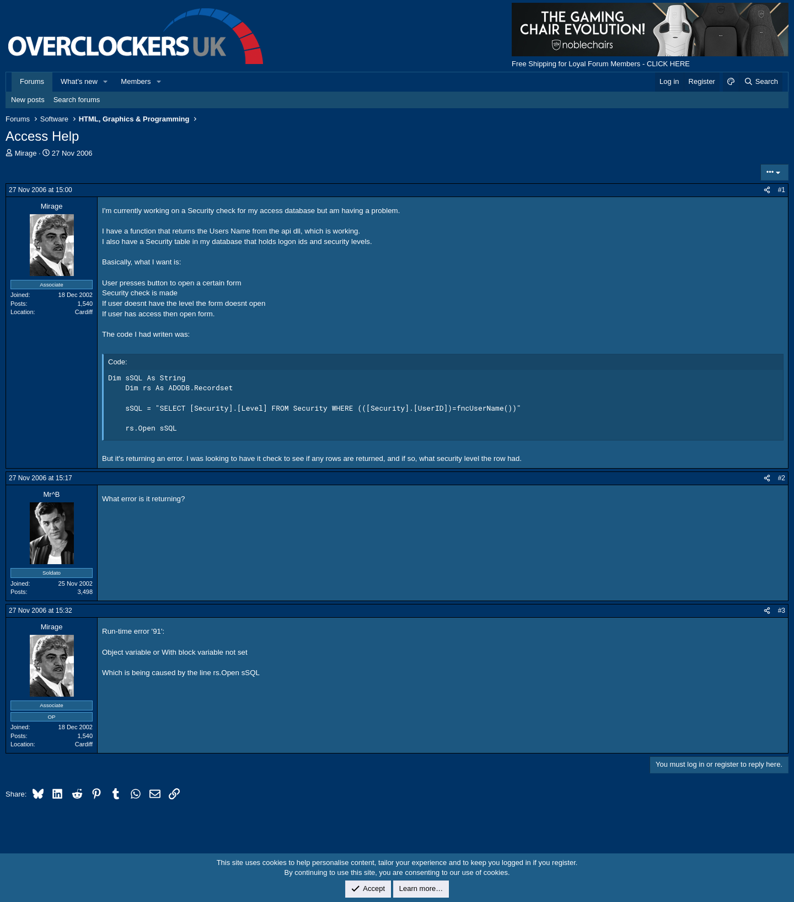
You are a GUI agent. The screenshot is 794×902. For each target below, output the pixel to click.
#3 (781, 610)
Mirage (26, 153)
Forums (32, 81)
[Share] (767, 190)
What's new (79, 81)
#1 (781, 190)
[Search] (760, 81)
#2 (781, 478)
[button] (106, 81)
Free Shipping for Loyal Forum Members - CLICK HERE (601, 64)
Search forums (76, 99)
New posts (28, 99)
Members (136, 81)
